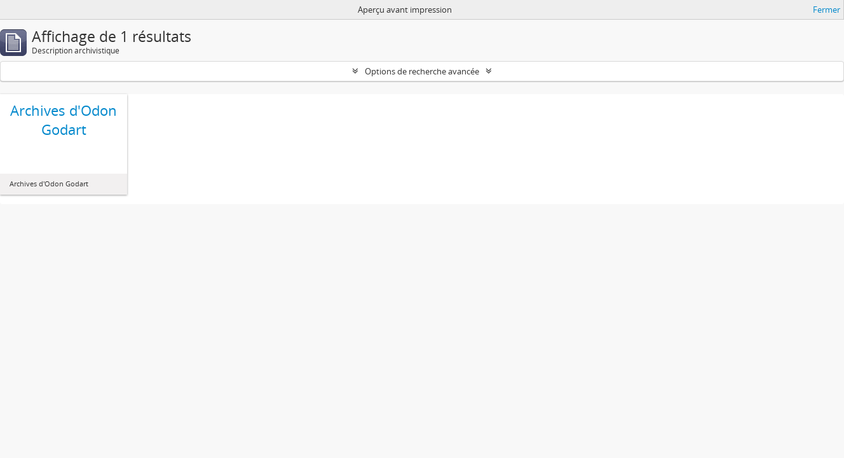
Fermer (826, 9)
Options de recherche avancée (422, 71)
